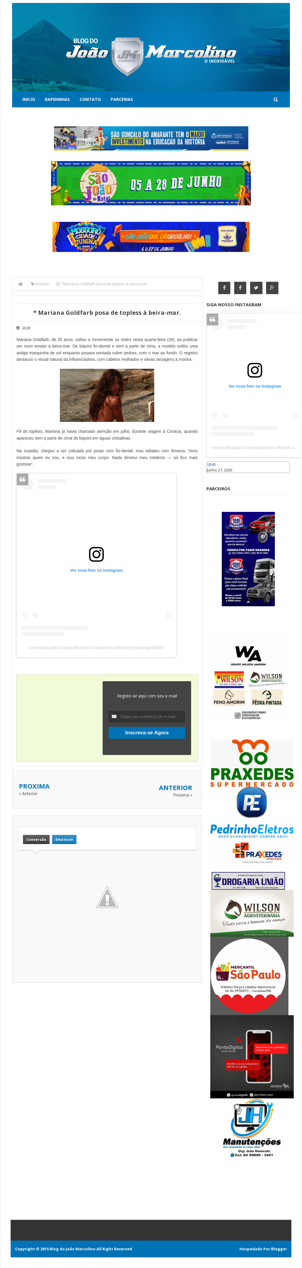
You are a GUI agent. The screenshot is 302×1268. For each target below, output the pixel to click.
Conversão (36, 839)
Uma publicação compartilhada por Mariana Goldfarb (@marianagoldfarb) (96, 647)
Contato (90, 99)
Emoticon (64, 839)
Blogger (279, 1249)
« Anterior (28, 793)
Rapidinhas (57, 99)
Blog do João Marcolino (73, 1249)
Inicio (28, 99)
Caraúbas (215, 475)
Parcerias (122, 99)
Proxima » (182, 795)
